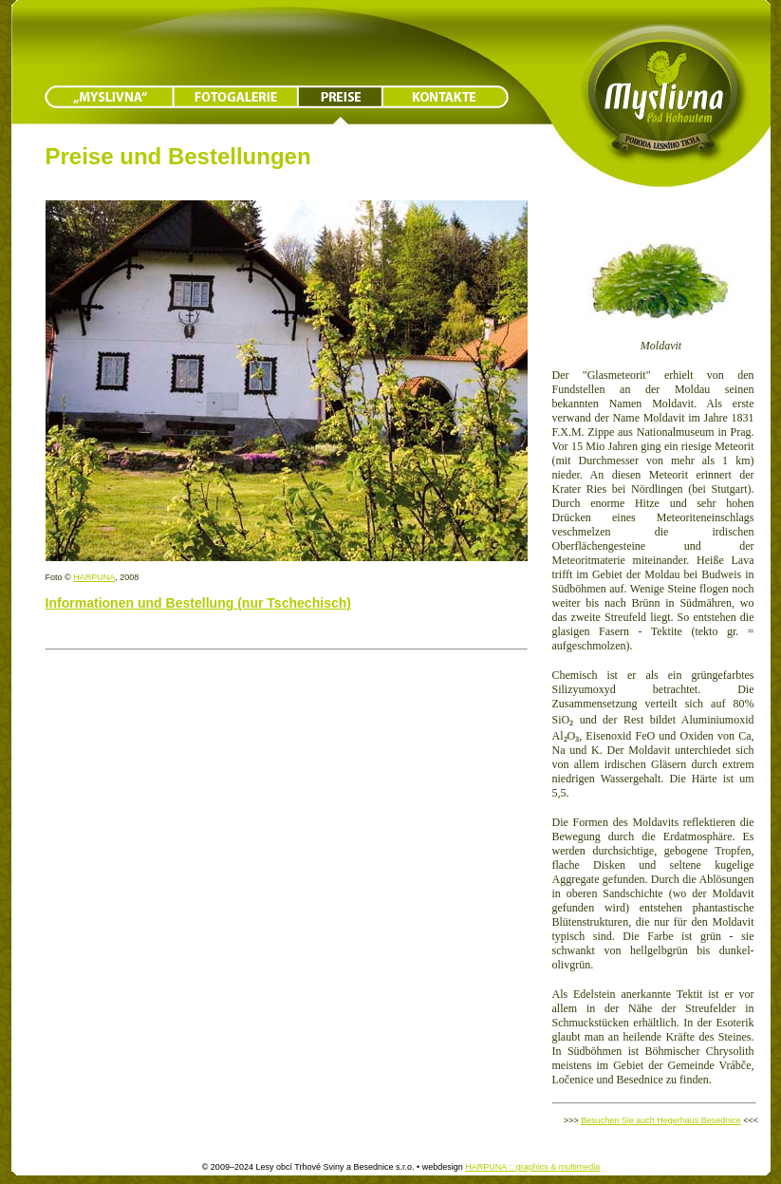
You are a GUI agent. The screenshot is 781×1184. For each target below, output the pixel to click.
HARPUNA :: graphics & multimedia (532, 1167)
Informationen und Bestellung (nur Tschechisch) (198, 603)
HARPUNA (94, 577)
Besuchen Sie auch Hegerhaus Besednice (661, 1120)
